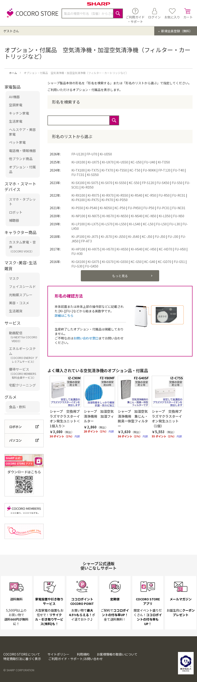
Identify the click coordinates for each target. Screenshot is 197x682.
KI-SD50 (93, 174)
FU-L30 (174, 224)
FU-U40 (149, 162)
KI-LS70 (107, 224)
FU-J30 (173, 236)
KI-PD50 (122, 200)
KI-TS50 (121, 170)
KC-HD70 (165, 249)
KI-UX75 (93, 162)
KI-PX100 (78, 200)
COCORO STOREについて (21, 654)
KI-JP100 (78, 236)
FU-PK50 (134, 208)
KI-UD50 (106, 154)
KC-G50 (136, 261)
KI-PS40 (91, 208)
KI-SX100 (78, 182)
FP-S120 (148, 182)
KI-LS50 (120, 224)
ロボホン (15, 426)
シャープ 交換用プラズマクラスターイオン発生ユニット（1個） (167, 418)
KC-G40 (149, 261)
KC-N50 (150, 216)
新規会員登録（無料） (177, 31)
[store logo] (31, 15)
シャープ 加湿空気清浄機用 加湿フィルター (99, 416)
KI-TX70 (107, 170)
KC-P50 (119, 208)
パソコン (15, 440)
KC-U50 (136, 162)
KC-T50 (134, 170)
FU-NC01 (178, 208)
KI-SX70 (106, 182)
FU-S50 (177, 182)
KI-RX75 (93, 195)
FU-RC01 (178, 195)
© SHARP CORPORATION (18, 670)
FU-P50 (148, 208)
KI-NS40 (137, 216)
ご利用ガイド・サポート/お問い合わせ (75, 658)
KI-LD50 (165, 216)
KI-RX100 (78, 195)
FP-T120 (164, 170)
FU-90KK (149, 170)
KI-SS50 (120, 182)
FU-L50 (161, 224)
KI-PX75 (93, 200)
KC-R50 (150, 195)
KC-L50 (148, 224)
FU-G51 (179, 261)
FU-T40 (178, 170)
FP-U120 (77, 154)
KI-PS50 (77, 208)
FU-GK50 (91, 266)
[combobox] (92, 13)
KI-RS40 (136, 195)
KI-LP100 (78, 224)
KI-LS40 (134, 224)
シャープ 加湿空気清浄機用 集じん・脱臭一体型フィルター (133, 418)
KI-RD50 (87, 187)
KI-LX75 (93, 224)
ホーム (13, 73)
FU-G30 (77, 266)
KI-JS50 (120, 236)
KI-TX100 (78, 170)
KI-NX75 (94, 216)
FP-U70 (91, 154)
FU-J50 (160, 236)
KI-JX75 (92, 236)
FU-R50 (164, 195)
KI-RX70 (108, 195)
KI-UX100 (78, 162)
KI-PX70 (107, 200)
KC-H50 (150, 249)
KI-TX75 (93, 170)
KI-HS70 (108, 249)
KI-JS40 (133, 236)
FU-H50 (180, 249)
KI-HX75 (94, 249)
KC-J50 (147, 236)
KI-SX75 (92, 182)
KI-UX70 (108, 162)
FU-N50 (178, 216)
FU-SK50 (162, 182)
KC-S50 (134, 182)
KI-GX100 (78, 261)
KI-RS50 (122, 195)
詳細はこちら (64, 315)
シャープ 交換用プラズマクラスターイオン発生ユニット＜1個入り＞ (65, 418)
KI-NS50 (122, 216)
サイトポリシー (58, 654)
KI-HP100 (78, 249)
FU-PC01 (163, 208)
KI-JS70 (106, 236)
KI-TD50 (164, 162)
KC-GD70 (164, 261)
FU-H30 (77, 253)
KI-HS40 (137, 249)
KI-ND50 (106, 208)
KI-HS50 (122, 249)
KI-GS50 (122, 261)
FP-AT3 (86, 241)
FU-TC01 (77, 174)
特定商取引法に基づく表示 (22, 658)
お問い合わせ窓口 (85, 338)
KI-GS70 (108, 261)
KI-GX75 (93, 261)
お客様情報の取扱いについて (117, 654)
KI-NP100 (78, 216)
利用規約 (83, 654)
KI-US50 (122, 162)
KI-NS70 (108, 216)
